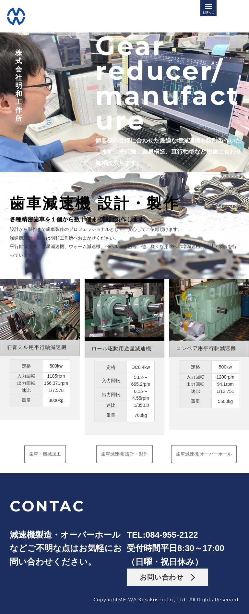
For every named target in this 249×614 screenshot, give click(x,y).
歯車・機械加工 (45, 453)
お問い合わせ (167, 577)
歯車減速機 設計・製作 (124, 454)
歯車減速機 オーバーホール (204, 454)
